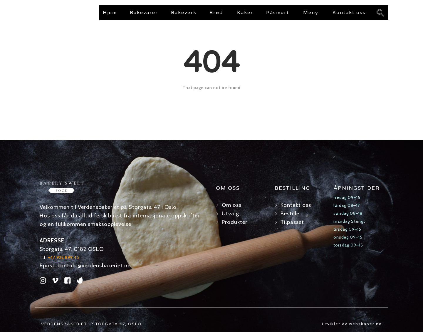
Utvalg (230, 213)
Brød (216, 13)
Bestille (290, 213)
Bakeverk (184, 13)
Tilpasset (292, 222)
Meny (310, 13)
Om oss (231, 205)
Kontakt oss (349, 13)
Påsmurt (277, 13)
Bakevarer (144, 13)
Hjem (110, 13)
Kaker (245, 13)
